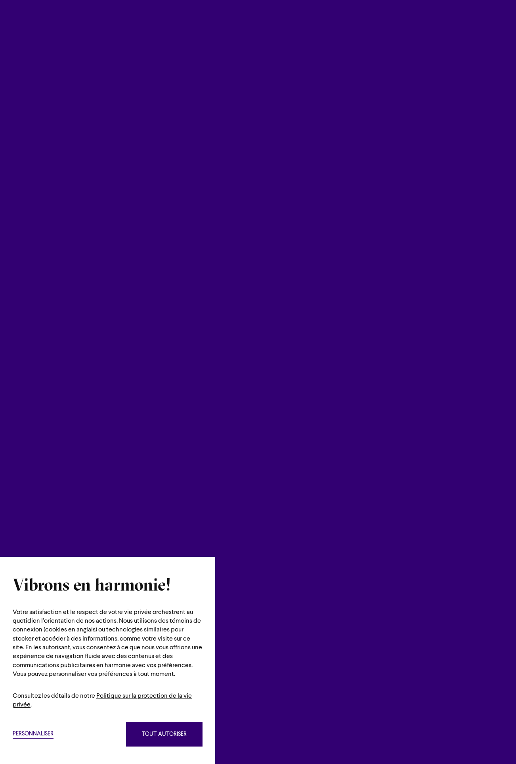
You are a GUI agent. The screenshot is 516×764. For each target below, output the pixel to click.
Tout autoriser (164, 734)
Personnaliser (33, 734)
